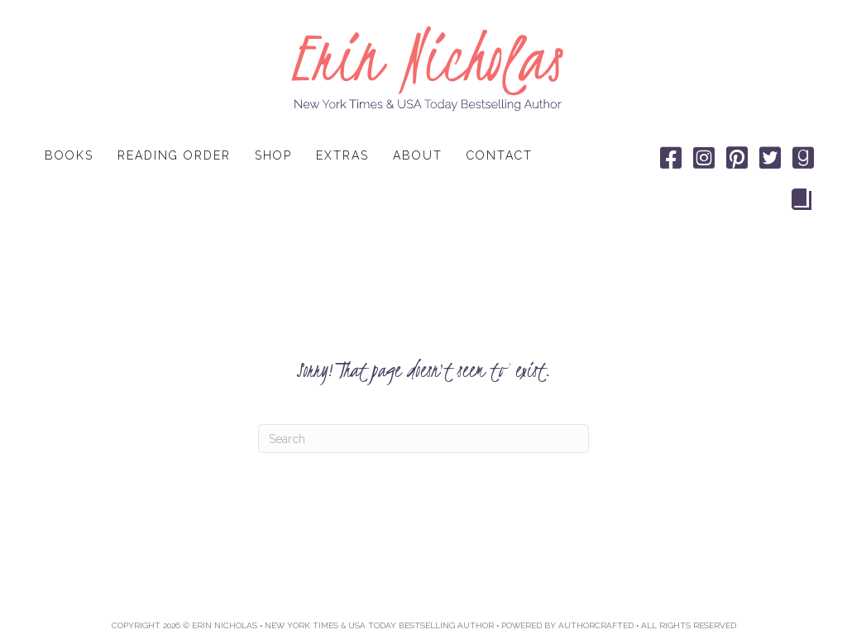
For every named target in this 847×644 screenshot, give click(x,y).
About (418, 155)
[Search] (423, 438)
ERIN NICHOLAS (224, 625)
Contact (500, 155)
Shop (273, 155)
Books (69, 155)
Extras (342, 155)
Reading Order (174, 155)
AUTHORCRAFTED (596, 625)
